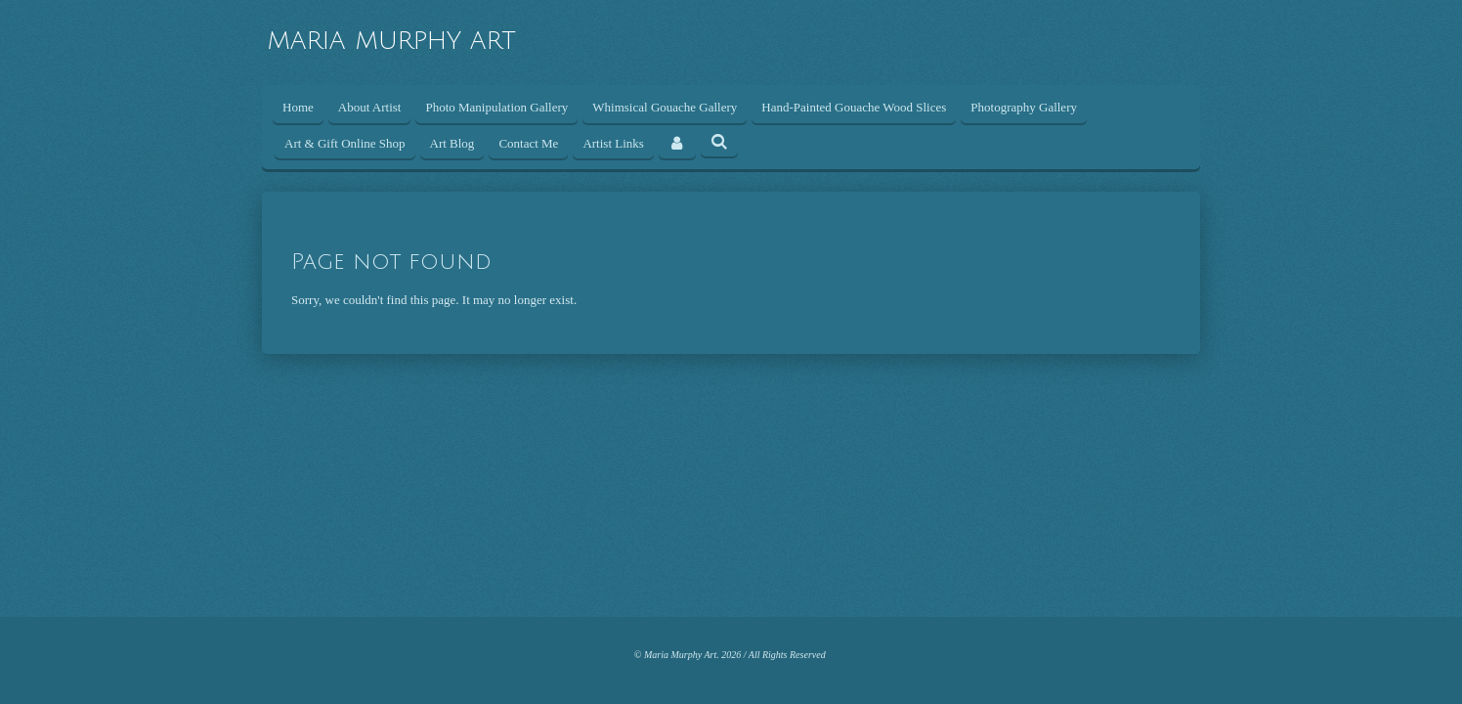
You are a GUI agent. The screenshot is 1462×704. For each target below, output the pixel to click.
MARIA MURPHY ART (391, 41)
